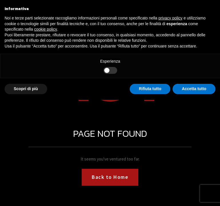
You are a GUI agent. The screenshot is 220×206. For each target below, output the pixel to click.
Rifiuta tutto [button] (150, 88)
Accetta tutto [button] (194, 88)
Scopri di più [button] (26, 88)
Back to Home (110, 177)
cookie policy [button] (45, 29)
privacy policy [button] (171, 18)
